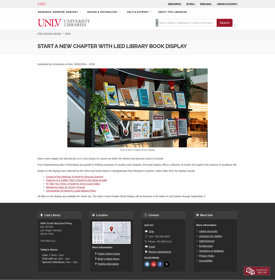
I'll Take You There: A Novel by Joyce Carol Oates (73, 183)
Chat (149, 231)
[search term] (186, 23)
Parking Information (107, 263)
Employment (206, 246)
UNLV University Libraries (49, 33)
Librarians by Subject (210, 236)
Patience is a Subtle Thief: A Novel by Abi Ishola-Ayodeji (76, 180)
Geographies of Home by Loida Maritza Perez (71, 190)
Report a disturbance (158, 251)
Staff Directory (206, 241)
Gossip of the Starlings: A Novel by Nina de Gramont (74, 176)
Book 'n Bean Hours (107, 258)
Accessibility (205, 260)
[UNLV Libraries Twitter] (166, 264)
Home (68, 33)
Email (150, 246)
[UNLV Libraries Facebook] (160, 264)
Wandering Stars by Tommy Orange (65, 187)
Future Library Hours (107, 253)
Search (225, 23)
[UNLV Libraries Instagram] (147, 264)
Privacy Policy (206, 255)
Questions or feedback (211, 250)
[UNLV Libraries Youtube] (153, 264)
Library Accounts (208, 231)
